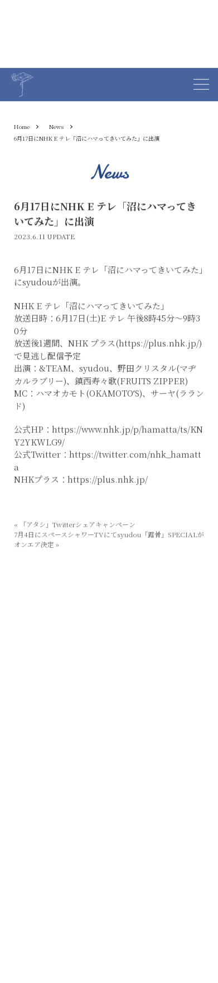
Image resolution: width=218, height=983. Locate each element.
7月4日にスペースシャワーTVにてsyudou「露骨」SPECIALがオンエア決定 (109, 539)
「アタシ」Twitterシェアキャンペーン (74, 524)
